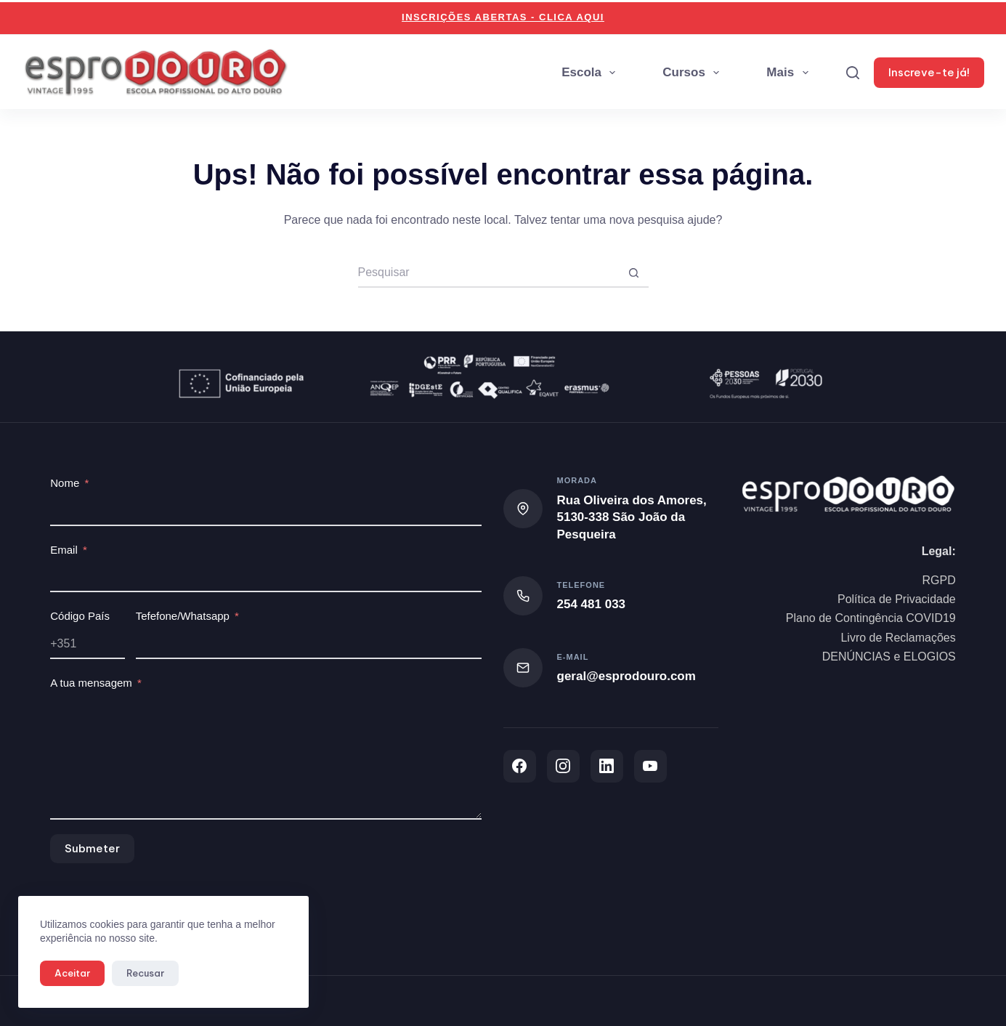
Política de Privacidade (896, 599)
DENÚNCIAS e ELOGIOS (889, 656)
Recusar (145, 973)
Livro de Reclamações (897, 637)
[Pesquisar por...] (489, 273)
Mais (790, 72)
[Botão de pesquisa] (634, 273)
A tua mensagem (91, 682)
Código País (80, 616)
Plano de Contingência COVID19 (871, 618)
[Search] (852, 72)
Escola (591, 72)
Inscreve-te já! (929, 72)
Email (64, 550)
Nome (64, 483)
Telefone (581, 585)
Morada (577, 480)
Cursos (693, 72)
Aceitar (72, 973)
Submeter (92, 848)
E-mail (573, 657)
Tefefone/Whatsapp (183, 616)
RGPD (939, 580)
